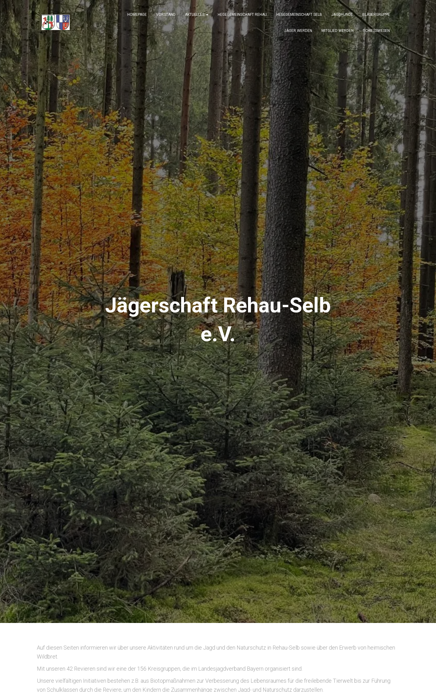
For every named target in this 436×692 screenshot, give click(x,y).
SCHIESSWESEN (376, 32)
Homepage (137, 16)
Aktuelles (196, 16)
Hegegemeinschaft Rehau (242, 16)
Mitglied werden (337, 32)
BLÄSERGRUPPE (376, 16)
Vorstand (166, 16)
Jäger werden (298, 32)
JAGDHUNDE (342, 16)
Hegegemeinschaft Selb (299, 16)
